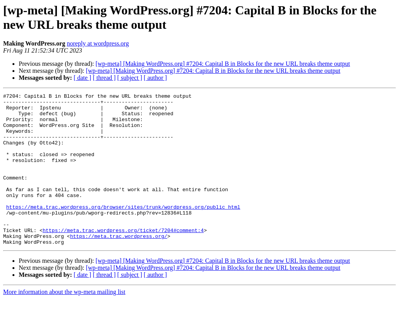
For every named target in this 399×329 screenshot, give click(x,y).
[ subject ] (129, 77)
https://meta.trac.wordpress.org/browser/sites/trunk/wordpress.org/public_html (123, 230)
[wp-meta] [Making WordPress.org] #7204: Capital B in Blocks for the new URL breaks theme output (222, 63)
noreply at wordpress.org (98, 43)
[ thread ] (104, 77)
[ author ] (155, 77)
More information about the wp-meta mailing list (64, 322)
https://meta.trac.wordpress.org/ (119, 265)
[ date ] (82, 77)
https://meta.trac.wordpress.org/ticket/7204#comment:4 (122, 258)
